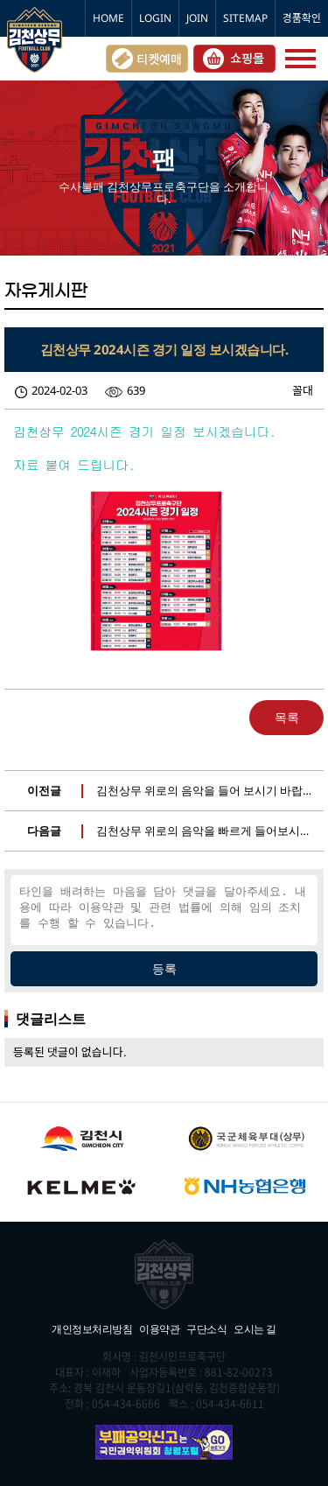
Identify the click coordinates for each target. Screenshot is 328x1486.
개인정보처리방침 (92, 1328)
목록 (287, 717)
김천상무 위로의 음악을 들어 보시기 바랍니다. (212, 790)
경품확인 (302, 18)
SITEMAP (245, 18)
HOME (108, 18)
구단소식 (206, 1328)
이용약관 (159, 1328)
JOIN (197, 18)
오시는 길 (255, 1328)
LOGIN (155, 18)
